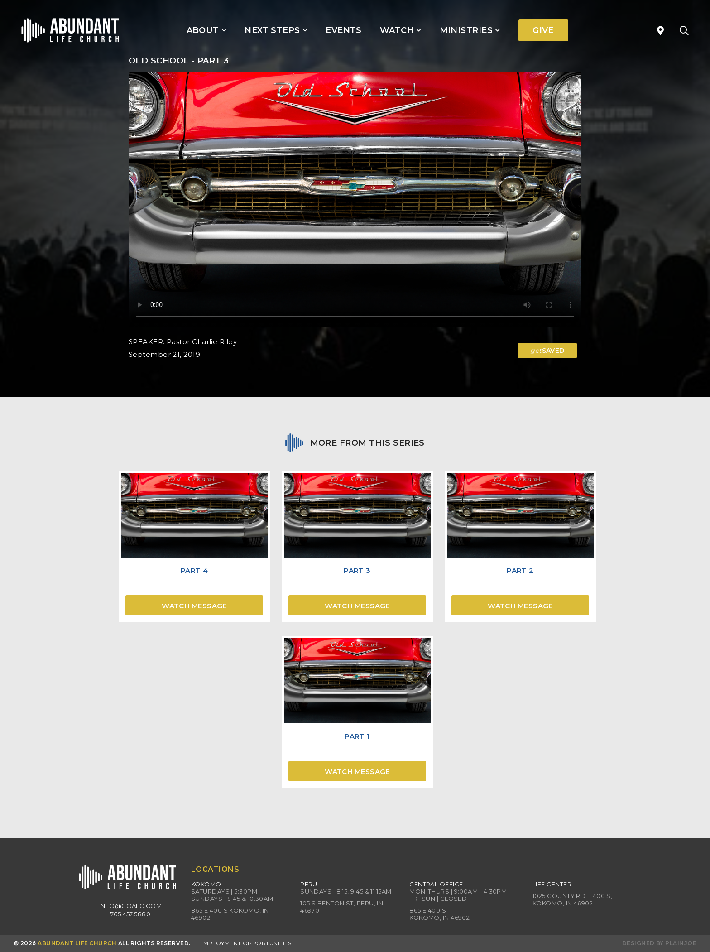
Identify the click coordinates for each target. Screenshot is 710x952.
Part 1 (357, 736)
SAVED (547, 350)
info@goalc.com (130, 905)
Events (344, 30)
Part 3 (357, 570)
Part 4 (194, 570)
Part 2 (520, 570)
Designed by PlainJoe (659, 943)
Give (543, 30)
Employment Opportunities (245, 943)
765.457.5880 (130, 914)
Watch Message (194, 605)
